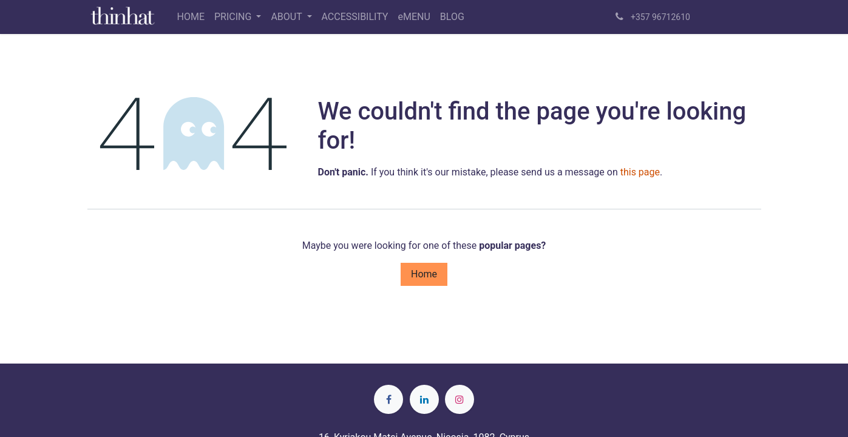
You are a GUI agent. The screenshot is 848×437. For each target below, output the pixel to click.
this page (640, 172)
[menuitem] (190, 17)
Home (424, 274)
